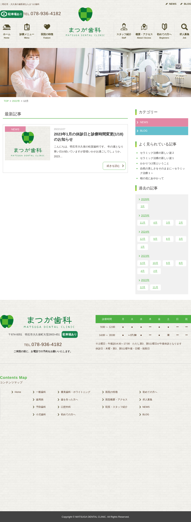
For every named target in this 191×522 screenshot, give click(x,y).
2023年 (145, 255)
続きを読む (113, 165)
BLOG (187, 3)
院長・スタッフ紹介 (116, 407)
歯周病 (39, 399)
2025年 (145, 215)
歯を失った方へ (69, 399)
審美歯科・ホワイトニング (75, 392)
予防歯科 (41, 407)
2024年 (145, 231)
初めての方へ (164, 36)
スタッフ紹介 (124, 36)
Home (18, 392)
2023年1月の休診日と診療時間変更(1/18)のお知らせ (88, 136)
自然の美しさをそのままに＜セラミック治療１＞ (162, 171)
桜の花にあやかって (152, 178)
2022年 (145, 280)
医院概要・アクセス (116, 399)
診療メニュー (27, 36)
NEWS (172, 3)
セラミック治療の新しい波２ (157, 152)
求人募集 (147, 399)
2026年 (145, 199)
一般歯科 (41, 392)
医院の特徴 (47, 36)
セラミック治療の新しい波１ (157, 158)
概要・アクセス (144, 36)
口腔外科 (66, 407)
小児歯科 (41, 414)
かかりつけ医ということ (154, 163)
